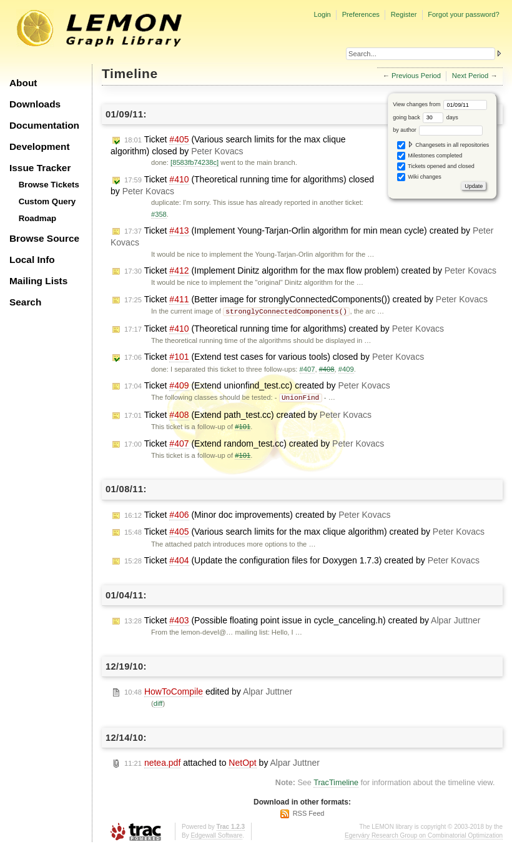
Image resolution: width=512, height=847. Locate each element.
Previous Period (416, 75)
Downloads (35, 104)
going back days (425, 117)
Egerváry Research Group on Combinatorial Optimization (424, 834)
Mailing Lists (38, 280)
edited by (208, 690)
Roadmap (38, 218)
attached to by (222, 761)
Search (25, 302)
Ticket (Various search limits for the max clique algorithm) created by (304, 530)
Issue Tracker (40, 167)
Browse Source (44, 238)
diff (158, 702)
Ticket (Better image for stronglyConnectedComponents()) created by (306, 299)
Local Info (32, 259)
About (23, 82)
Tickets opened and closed (436, 166)
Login (321, 14)
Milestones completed (430, 156)
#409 (346, 368)
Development (39, 146)
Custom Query (47, 201)
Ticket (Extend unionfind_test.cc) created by (257, 385)
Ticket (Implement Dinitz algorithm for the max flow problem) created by (310, 270)
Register (404, 14)
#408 (327, 368)
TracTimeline (335, 781)
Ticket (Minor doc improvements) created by (257, 513)
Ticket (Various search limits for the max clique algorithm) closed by (228, 145)
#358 (159, 214)
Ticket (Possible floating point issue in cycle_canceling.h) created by (302, 619)
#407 (307, 368)
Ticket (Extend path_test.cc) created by (248, 414)
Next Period (470, 75)
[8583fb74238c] (194, 162)
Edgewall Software (216, 834)
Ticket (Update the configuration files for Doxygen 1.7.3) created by (302, 559)
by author (438, 130)
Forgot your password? (463, 14)
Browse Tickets (49, 184)
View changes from (440, 104)
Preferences (361, 14)
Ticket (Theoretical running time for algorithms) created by (284, 328)
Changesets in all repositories (443, 145)
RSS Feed (309, 812)
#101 (242, 425)
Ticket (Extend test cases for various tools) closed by (274, 356)
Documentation (44, 125)
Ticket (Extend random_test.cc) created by (254, 442)
